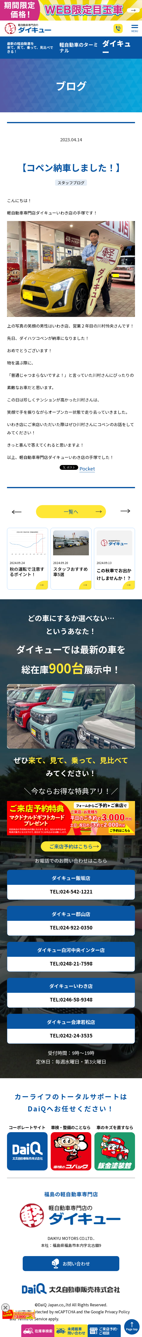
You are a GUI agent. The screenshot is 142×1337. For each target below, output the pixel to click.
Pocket (87, 456)
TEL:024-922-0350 (71, 915)
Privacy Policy (117, 1300)
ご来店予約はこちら (71, 834)
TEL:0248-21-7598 (71, 951)
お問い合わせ (76, 1251)
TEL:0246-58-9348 (71, 987)
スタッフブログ (71, 171)
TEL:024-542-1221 (71, 879)
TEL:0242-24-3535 (71, 1023)
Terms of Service (32, 1307)
